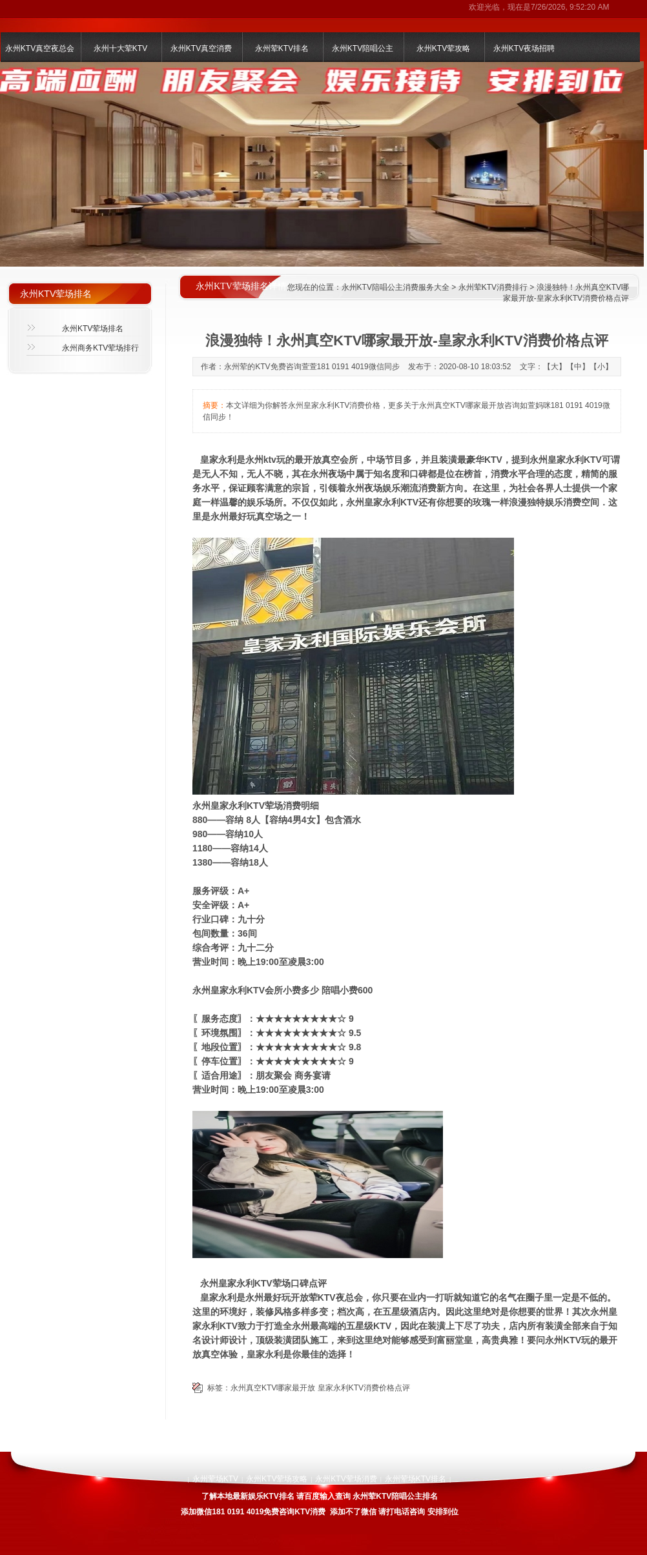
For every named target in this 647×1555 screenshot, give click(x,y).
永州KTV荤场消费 (345, 1478)
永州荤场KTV (215, 1478)
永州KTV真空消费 (201, 48)
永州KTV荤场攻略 (276, 1478)
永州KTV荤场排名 (92, 328)
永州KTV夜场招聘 (524, 48)
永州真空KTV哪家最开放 (273, 1387)
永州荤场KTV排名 (415, 1478)
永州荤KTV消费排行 (493, 287)
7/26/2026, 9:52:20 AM (570, 7)
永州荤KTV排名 (282, 48)
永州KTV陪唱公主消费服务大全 (395, 287)
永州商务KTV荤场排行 (100, 347)
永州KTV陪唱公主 (362, 48)
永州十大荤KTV (120, 48)
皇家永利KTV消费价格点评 (364, 1387)
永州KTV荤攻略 (443, 48)
